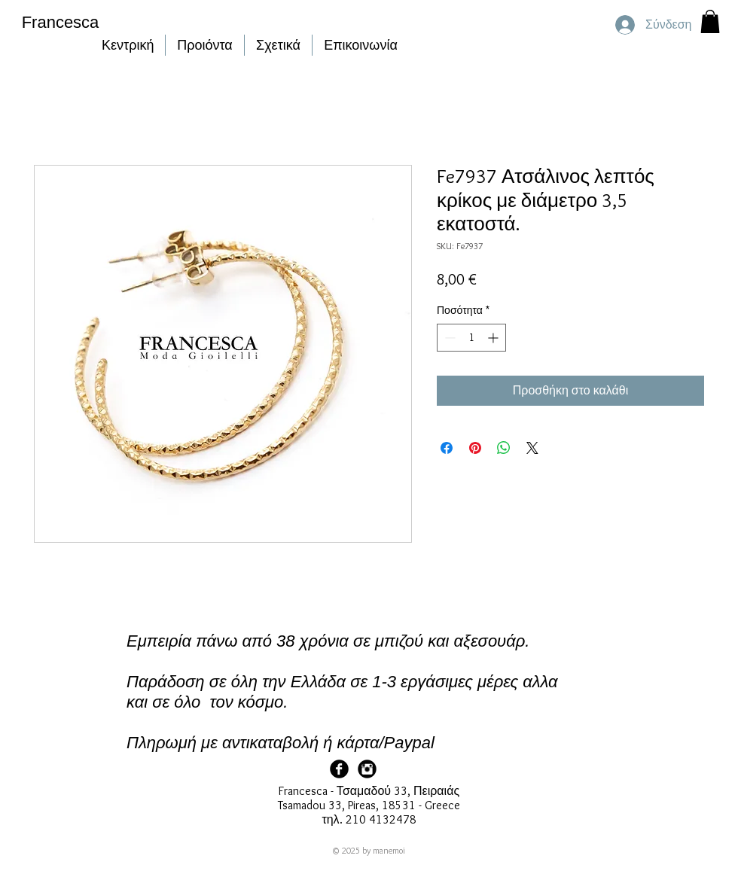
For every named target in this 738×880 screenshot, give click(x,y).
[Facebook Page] (339, 769)
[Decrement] (448, 337)
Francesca (60, 22)
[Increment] (494, 337)
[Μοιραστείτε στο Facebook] (447, 448)
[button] (710, 21)
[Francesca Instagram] (367, 769)
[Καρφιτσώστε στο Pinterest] (475, 448)
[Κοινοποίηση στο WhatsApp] (504, 448)
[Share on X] (532, 448)
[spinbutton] (471, 337)
